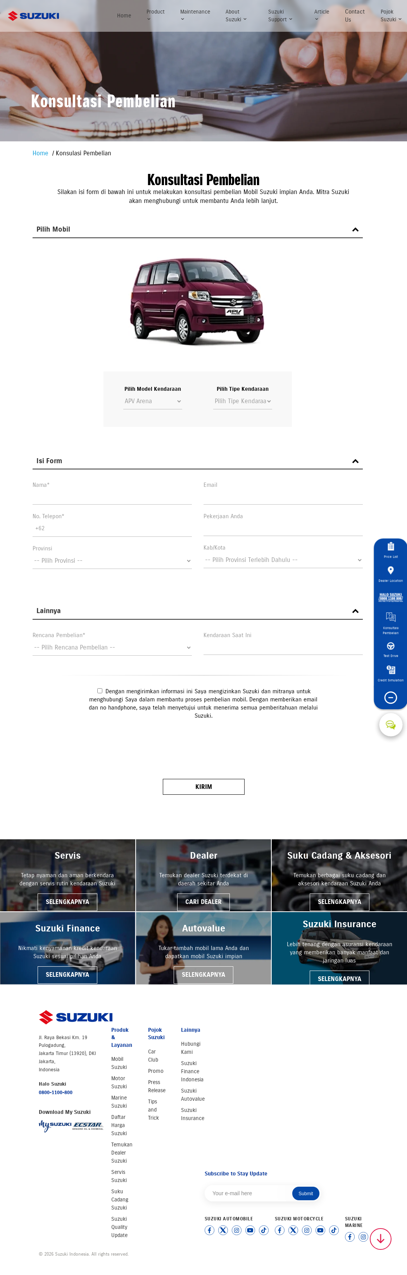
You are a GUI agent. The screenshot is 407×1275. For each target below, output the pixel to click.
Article (321, 15)
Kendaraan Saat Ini (228, 635)
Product (156, 15)
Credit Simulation (391, 674)
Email (210, 484)
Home (124, 15)
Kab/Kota (215, 547)
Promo (156, 1071)
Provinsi (42, 548)
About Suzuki (236, 16)
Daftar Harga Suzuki (119, 1125)
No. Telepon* (48, 516)
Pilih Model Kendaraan (152, 389)
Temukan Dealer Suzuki (122, 1152)
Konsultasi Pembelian (391, 624)
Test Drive (390, 650)
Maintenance (195, 15)
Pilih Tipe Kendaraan (243, 389)
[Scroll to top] (380, 1239)
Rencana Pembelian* (59, 635)
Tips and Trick (153, 1109)
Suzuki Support (280, 16)
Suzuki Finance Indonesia (192, 1071)
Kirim (203, 786)
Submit (305, 1193)
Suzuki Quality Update (119, 1227)
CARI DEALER (203, 902)
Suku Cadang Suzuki (119, 1199)
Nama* (41, 484)
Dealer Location (391, 574)
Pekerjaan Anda (223, 516)
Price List (391, 550)
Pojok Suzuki (391, 16)
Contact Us (355, 15)
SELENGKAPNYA (67, 902)
